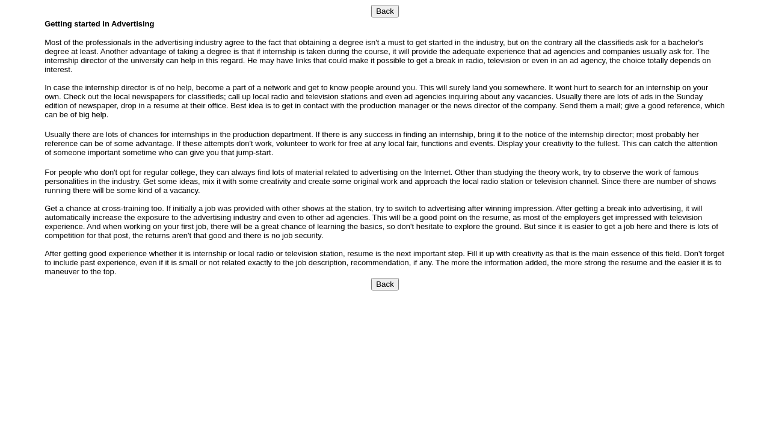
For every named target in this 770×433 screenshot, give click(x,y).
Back (385, 11)
